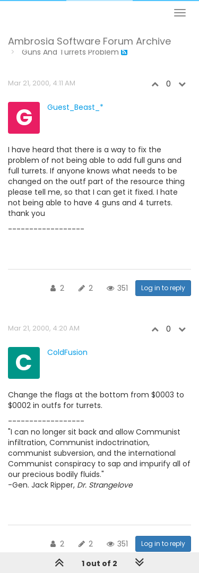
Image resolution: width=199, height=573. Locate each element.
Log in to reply (163, 287)
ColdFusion (67, 352)
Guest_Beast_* (75, 107)
